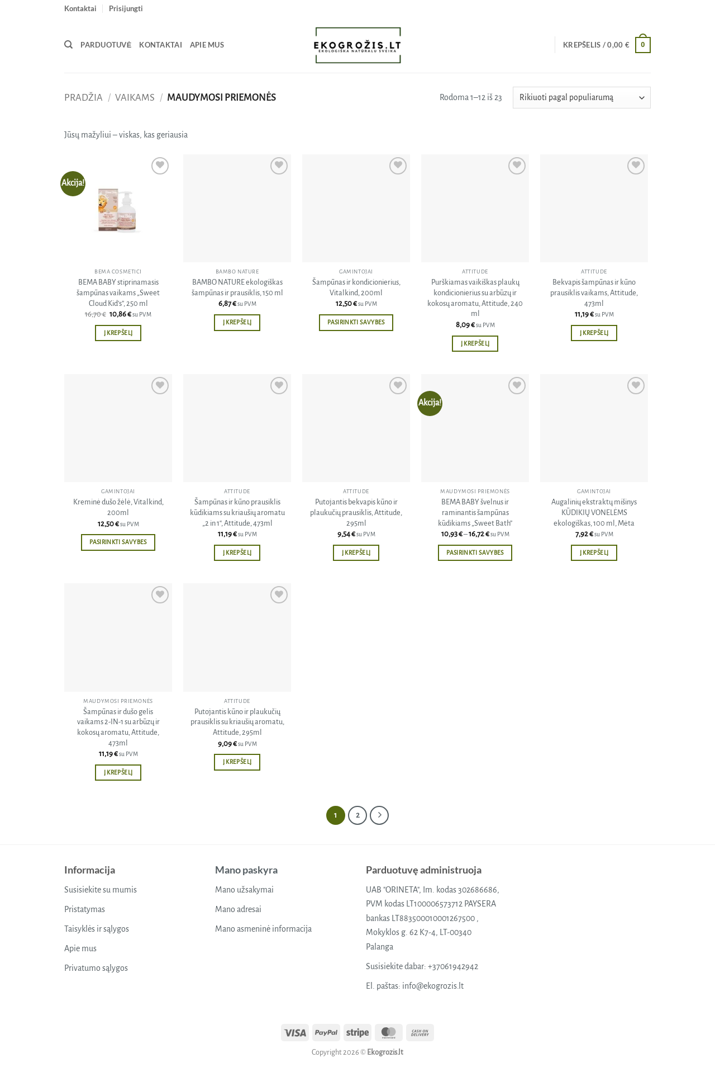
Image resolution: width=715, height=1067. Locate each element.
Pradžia (83, 97)
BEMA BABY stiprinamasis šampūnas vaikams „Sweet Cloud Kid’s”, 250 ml (118, 292)
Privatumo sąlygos (96, 968)
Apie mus (207, 44)
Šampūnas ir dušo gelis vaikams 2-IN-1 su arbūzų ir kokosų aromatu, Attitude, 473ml (118, 727)
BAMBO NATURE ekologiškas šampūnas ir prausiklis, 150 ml (237, 287)
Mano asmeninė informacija (263, 928)
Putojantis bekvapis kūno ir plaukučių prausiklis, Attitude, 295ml (356, 512)
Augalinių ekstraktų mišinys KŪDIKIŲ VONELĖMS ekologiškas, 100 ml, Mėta (594, 512)
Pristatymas (84, 909)
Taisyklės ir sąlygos (96, 928)
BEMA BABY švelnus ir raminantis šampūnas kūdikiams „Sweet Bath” (475, 512)
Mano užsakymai (244, 889)
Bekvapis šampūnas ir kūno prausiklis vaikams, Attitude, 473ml (594, 292)
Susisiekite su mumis (100, 889)
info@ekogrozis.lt (433, 985)
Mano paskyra (246, 869)
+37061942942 (453, 966)
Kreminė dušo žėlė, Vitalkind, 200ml (118, 507)
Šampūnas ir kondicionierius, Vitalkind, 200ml (356, 287)
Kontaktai (80, 8)
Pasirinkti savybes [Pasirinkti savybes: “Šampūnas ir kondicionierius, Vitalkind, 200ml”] (355, 322)
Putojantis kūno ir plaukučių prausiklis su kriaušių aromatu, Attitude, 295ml (237, 721)
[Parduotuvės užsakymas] (582, 97)
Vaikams (135, 97)
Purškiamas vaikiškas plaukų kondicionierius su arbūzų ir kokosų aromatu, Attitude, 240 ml (475, 298)
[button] (126, 8)
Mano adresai (238, 909)
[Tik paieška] (68, 44)
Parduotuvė (105, 44)
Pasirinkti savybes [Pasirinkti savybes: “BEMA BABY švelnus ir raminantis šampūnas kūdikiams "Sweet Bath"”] (474, 553)
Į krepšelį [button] (118, 333)
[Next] (379, 815)
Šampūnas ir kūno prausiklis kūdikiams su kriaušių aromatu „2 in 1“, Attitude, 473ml (237, 512)
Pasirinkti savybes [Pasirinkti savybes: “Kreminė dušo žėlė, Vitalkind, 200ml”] (117, 542)
